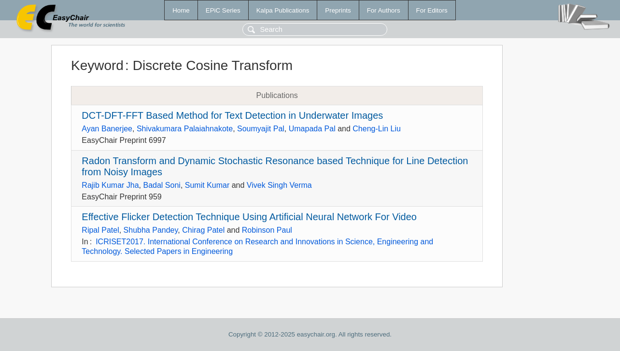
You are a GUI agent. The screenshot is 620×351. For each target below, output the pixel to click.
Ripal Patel (100, 230)
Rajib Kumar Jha (110, 185)
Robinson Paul (267, 230)
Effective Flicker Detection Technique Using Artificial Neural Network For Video (249, 216)
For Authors (383, 10)
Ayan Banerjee (107, 129)
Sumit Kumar (207, 185)
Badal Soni (162, 185)
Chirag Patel (203, 230)
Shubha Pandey (151, 230)
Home (181, 10)
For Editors (432, 10)
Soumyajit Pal (260, 129)
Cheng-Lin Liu (376, 129)
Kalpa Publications (283, 10)
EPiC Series (223, 10)
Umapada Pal (312, 129)
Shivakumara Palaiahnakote (185, 129)
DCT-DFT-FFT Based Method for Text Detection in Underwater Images (232, 115)
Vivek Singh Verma (279, 185)
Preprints (338, 10)
